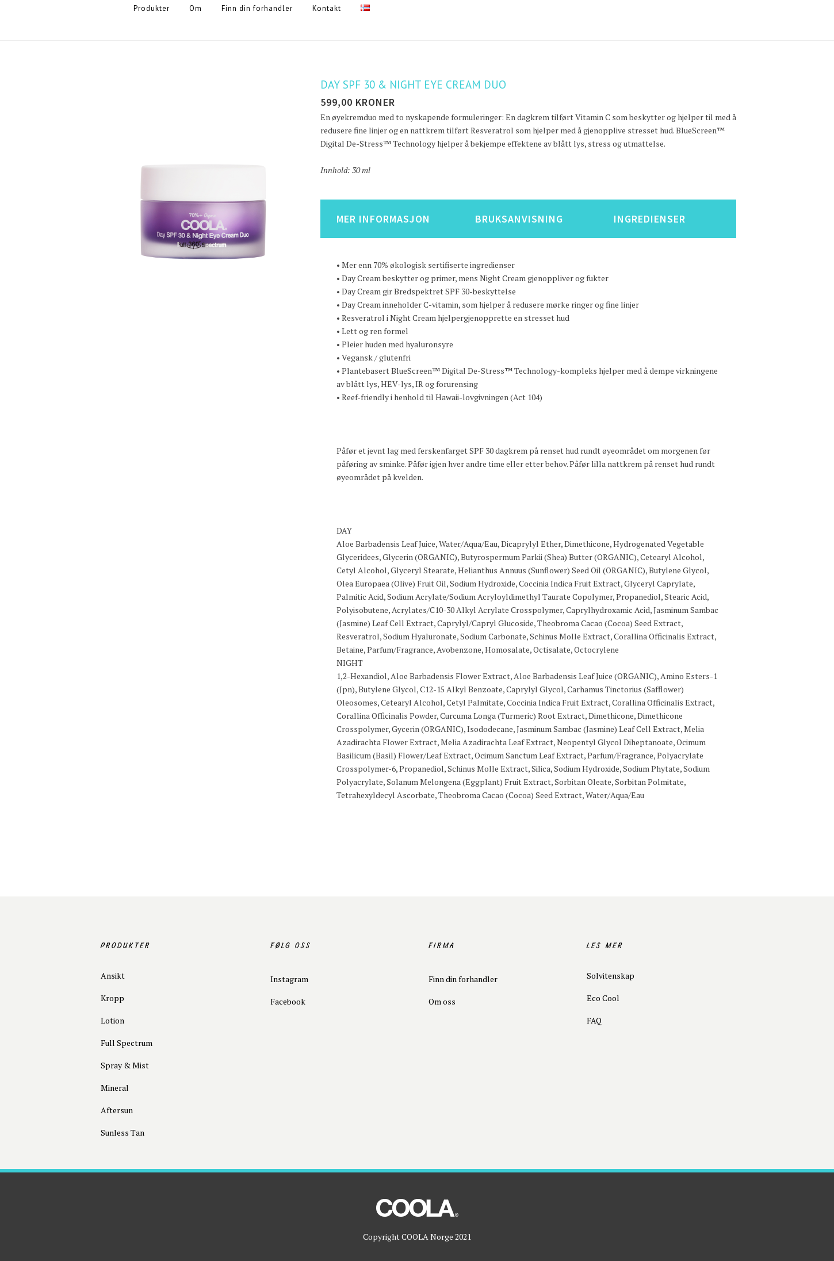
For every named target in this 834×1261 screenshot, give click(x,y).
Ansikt (113, 975)
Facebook (287, 1001)
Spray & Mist (125, 1065)
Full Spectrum (126, 1042)
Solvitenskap (610, 975)
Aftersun (117, 1110)
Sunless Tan (122, 1132)
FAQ (594, 1020)
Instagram (289, 978)
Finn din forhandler (463, 978)
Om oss (442, 1001)
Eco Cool (603, 997)
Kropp (112, 997)
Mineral (115, 1087)
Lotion (112, 1020)
